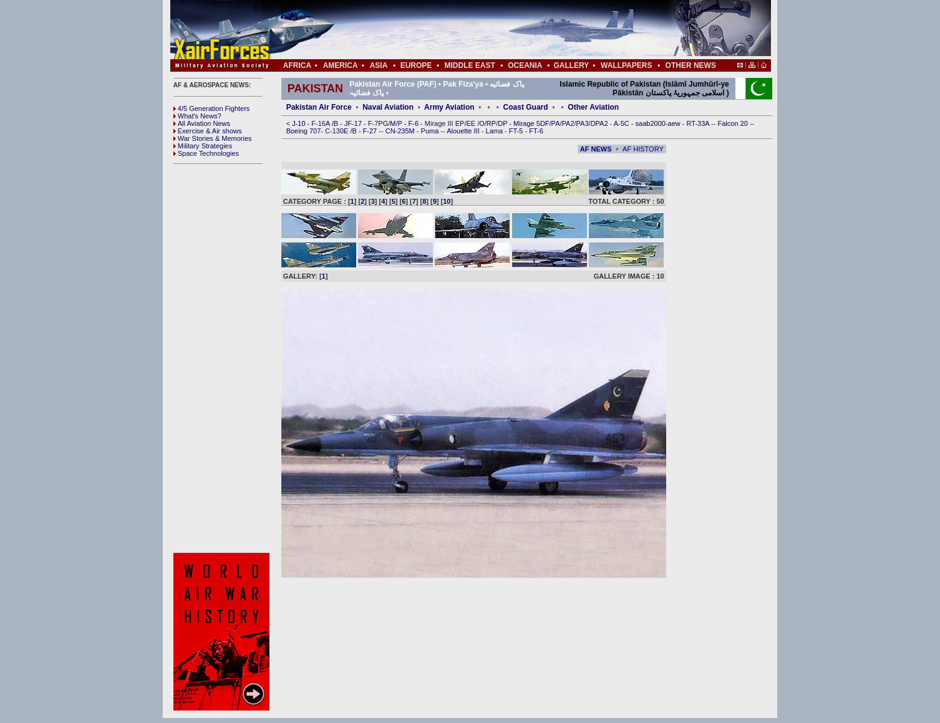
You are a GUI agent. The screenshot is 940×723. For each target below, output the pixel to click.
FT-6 (536, 131)
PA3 (582, 123)
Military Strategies (202, 146)
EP (459, 123)
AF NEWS (596, 149)
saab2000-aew (659, 123)
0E (345, 131)
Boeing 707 (303, 131)
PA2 (568, 123)
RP (491, 123)
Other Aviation (593, 107)
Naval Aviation (388, 107)
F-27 (371, 131)
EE (471, 123)
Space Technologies (206, 153)
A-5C (622, 123)
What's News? (197, 116)
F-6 (415, 123)
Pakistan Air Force (319, 107)
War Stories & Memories (212, 138)
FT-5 (517, 131)
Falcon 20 (734, 123)
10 (446, 201)
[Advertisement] (508, 30)
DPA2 (600, 123)
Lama (495, 131)
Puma (431, 131)
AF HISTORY (643, 149)
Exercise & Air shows (207, 131)
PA (555, 123)
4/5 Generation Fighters (212, 108)
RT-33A (699, 123)
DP (503, 123)
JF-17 (354, 123)
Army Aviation (449, 107)
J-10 (299, 123)
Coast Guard (525, 107)
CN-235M (401, 131)
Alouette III (464, 131)
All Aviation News (201, 123)
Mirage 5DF (531, 123)
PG (383, 123)
